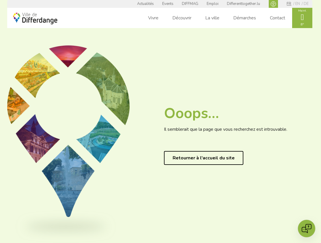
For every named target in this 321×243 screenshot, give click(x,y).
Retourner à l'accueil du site (204, 158)
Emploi (213, 3)
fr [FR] (289, 3)
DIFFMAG (190, 3)
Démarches (244, 18)
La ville (212, 18)
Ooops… (191, 113)
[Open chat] (306, 228)
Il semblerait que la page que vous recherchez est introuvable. (225, 129)
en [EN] (297, 3)
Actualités (145, 3)
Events (167, 3)
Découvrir (181, 18)
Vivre (153, 18)
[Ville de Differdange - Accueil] (35, 18)
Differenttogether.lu (243, 3)
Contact (277, 18)
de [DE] (306, 3)
